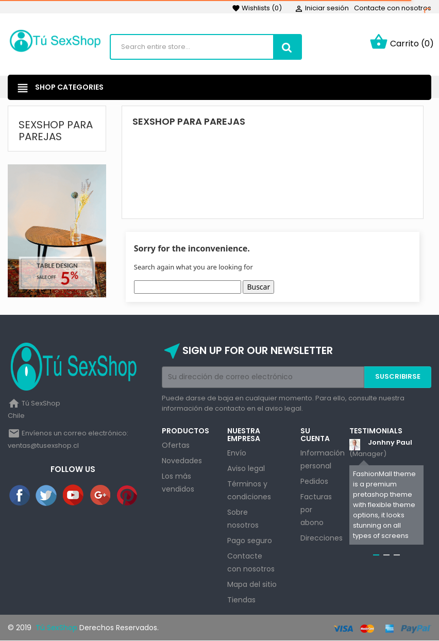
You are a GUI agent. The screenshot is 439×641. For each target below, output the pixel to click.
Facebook (20, 495)
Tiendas (241, 600)
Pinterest (127, 495)
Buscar (258, 287)
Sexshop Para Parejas (56, 130)
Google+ (101, 495)
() (257, 8)
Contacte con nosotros (392, 8)
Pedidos (314, 481)
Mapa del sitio (252, 584)
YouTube (73, 495)
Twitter (47, 495)
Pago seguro (249, 540)
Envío (236, 453)
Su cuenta (315, 435)
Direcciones (321, 538)
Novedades (182, 461)
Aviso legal (246, 468)
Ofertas (176, 445)
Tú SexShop (55, 627)
